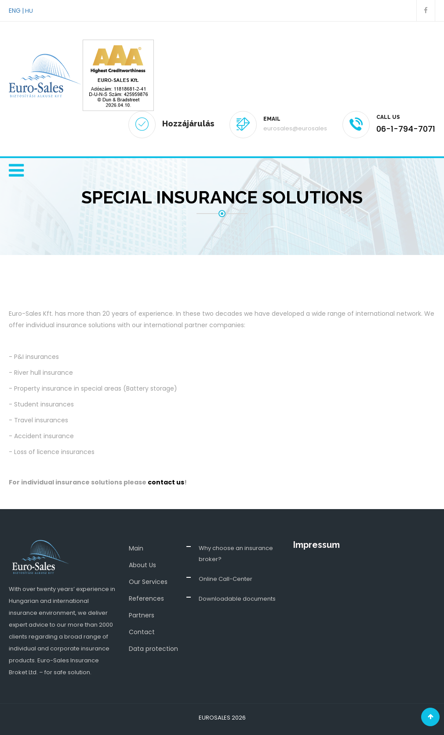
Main (136, 548)
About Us (142, 565)
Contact (142, 632)
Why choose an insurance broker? (236, 553)
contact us (166, 482)
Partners (141, 615)
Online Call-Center (225, 579)
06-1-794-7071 (405, 128)
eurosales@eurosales (295, 128)
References (146, 598)
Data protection (153, 648)
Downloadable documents (237, 599)
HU (29, 11)
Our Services (148, 581)
